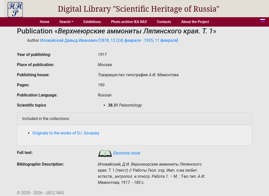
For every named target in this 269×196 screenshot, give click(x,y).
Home (44, 22)
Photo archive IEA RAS (129, 22)
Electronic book (119, 153)
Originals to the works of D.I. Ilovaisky (65, 133)
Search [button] (65, 22)
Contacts (164, 22)
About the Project (195, 22)
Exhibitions (92, 22)
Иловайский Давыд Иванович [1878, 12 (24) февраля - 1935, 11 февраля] (109, 40)
